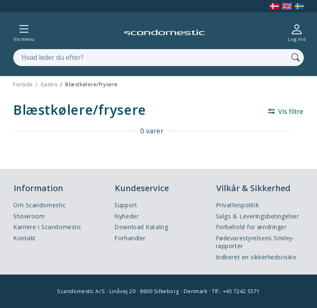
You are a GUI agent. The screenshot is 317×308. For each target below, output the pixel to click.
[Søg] (295, 57)
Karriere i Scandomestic (47, 227)
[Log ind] (296, 32)
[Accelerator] (164, 32)
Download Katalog (141, 227)
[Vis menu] (24, 32)
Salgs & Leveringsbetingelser (257, 216)
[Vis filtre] (282, 111)
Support (125, 205)
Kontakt (24, 238)
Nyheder (126, 216)
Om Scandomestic (39, 205)
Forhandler (130, 238)
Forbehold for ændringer (251, 227)
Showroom (29, 216)
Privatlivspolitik (237, 205)
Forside (23, 84)
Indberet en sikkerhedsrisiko (256, 257)
